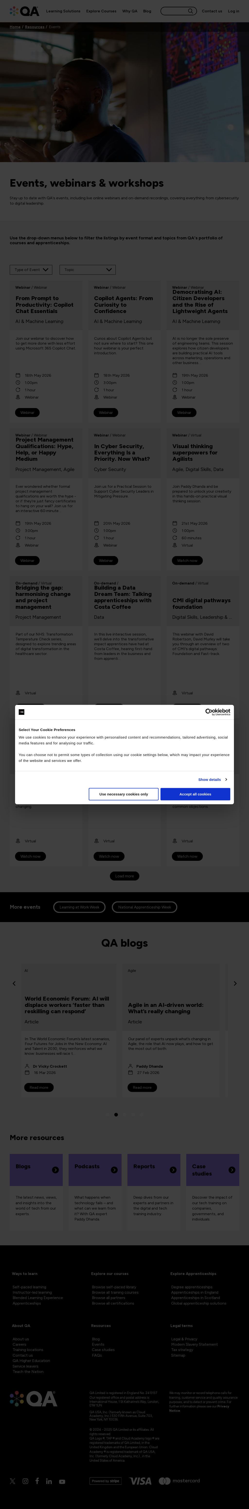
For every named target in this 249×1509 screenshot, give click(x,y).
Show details (209, 779)
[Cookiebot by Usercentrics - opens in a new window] (209, 712)
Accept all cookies (195, 794)
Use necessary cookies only (123, 794)
